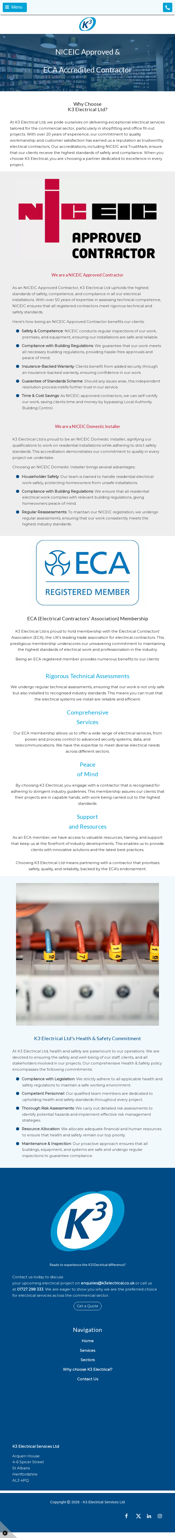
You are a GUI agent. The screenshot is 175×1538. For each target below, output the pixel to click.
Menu (13, 7)
